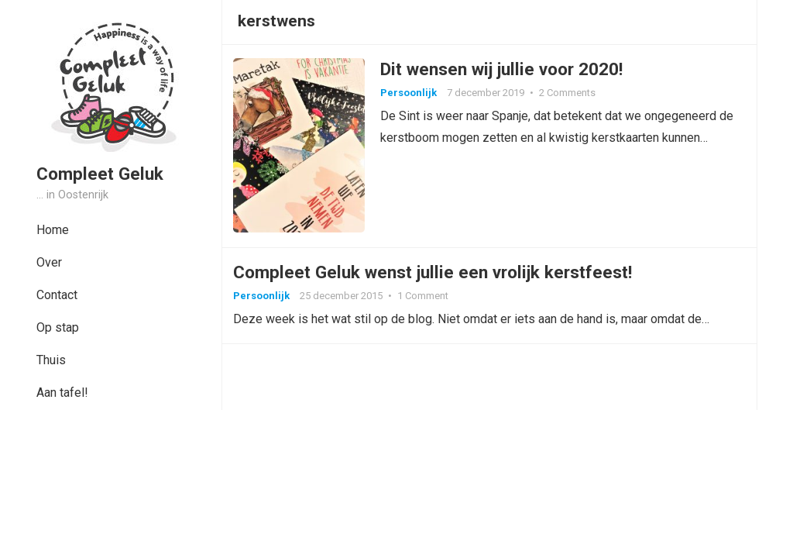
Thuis (51, 360)
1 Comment (427, 302)
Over (49, 262)
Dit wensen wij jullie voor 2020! (506, 71)
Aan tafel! (62, 392)
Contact (56, 295)
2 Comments (572, 95)
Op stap (57, 327)
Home (52, 229)
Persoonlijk (413, 95)
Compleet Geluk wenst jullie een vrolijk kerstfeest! (437, 279)
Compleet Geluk (99, 174)
